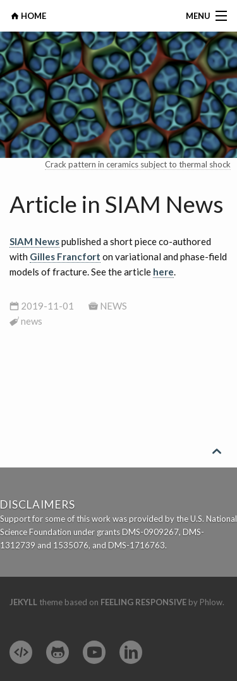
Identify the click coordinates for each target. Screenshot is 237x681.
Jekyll (23, 602)
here (163, 271)
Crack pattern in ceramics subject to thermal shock (138, 164)
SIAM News (34, 241)
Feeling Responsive (143, 602)
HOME (32, 16)
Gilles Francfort (65, 256)
